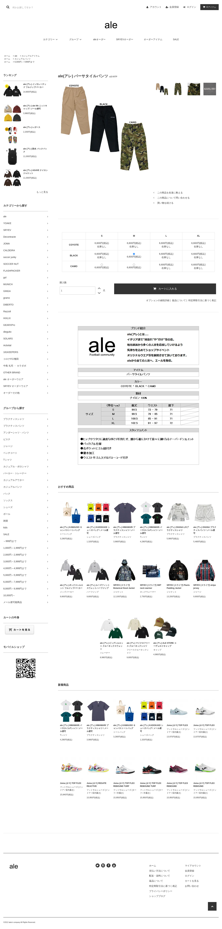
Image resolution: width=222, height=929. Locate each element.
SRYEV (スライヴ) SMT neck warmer (150, 586)
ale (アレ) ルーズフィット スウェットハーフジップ (98, 586)
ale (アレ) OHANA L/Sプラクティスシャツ (178, 528)
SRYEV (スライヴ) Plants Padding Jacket (178, 586)
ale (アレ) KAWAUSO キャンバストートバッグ (71, 528)
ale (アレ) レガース (31, 127)
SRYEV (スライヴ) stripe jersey (204, 586)
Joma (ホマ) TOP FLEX (177, 725)
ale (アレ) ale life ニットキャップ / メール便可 (35, 107)
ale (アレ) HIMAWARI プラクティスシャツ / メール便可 (124, 530)
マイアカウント (193, 865)
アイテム (208, 7)
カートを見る (192, 881)
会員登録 (174, 7)
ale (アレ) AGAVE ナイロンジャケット (35, 171)
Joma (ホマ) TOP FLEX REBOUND (177, 784)
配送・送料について (159, 875)
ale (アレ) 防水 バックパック (35, 150)
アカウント (156, 7)
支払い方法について (159, 870)
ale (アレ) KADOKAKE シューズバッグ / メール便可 (98, 530)
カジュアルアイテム (31, 56)
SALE (176, 39)
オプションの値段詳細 (157, 300)
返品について (179, 300)
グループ (76, 39)
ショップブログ (157, 896)
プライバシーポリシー (160, 891)
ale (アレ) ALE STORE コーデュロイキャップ (164, 644)
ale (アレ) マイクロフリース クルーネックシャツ (138, 644)
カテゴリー (51, 39)
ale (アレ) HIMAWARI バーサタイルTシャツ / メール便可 (151, 530)
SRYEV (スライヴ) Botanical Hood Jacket (124, 586)
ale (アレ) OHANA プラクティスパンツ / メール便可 (204, 530)
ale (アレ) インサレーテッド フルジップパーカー (34, 85)
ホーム (7, 56)
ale (16, 56)
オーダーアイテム (153, 39)
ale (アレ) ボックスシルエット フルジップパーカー (71, 586)
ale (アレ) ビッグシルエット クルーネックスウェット (111, 646)
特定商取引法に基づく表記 (202, 300)
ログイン (191, 7)
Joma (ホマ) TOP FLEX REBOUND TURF (124, 784)
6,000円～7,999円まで (24, 62)
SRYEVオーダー (124, 39)
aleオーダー (99, 39)
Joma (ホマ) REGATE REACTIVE (96, 784)
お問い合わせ (192, 886)
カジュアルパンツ (22, 59)
